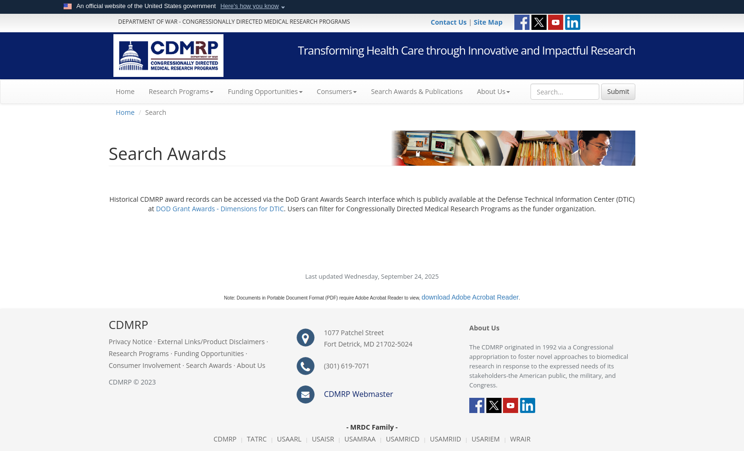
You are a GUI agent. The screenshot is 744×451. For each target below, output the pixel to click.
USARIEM (486, 438)
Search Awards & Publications (417, 91)
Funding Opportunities (209, 353)
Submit (618, 91)
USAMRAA (360, 438)
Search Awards (209, 365)
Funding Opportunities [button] (265, 91)
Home (129, 91)
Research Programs (139, 353)
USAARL (289, 438)
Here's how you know (249, 5)
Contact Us (449, 22)
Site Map (488, 22)
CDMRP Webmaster (358, 394)
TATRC (257, 438)
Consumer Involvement (145, 365)
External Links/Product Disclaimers (211, 341)
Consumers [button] (337, 91)
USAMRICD (402, 438)
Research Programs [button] (181, 91)
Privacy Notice (130, 341)
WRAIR (520, 438)
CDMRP (225, 438)
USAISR (323, 438)
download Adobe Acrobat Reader (470, 297)
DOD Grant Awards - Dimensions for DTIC (220, 208)
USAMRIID (445, 438)
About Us (493, 91)
